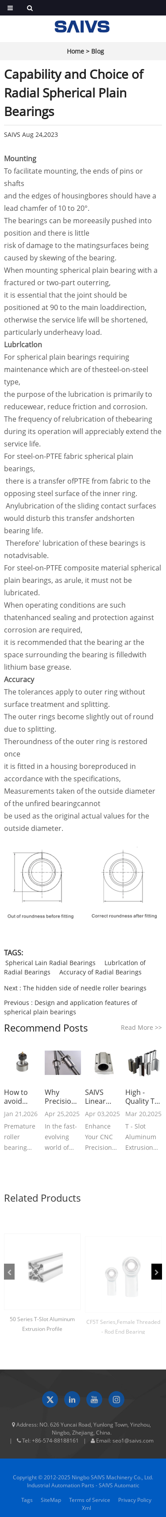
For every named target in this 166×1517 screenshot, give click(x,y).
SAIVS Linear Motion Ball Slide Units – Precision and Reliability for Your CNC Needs (101, 1097)
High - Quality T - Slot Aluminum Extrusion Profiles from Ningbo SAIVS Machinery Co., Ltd (142, 1097)
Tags (27, 1504)
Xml (86, 1512)
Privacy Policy (134, 1504)
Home (75, 51)
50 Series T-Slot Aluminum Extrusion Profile (42, 1328)
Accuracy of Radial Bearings (100, 972)
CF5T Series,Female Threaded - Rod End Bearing (123, 1330)
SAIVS (12, 134)
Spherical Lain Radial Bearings (50, 962)
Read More (141, 1027)
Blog (97, 51)
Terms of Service (89, 1504)
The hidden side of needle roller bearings (85, 988)
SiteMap (51, 1504)
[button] (9, 1272)
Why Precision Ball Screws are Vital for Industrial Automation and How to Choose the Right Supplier (63, 1097)
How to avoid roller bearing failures (17, 1097)
